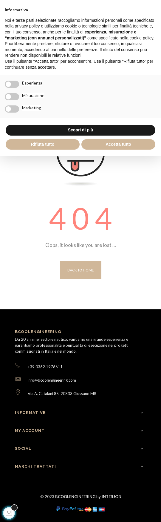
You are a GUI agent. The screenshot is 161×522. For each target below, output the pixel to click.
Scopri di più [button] (80, 130)
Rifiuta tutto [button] (43, 144)
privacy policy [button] (27, 26)
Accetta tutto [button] (118, 144)
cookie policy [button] (141, 38)
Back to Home (80, 270)
